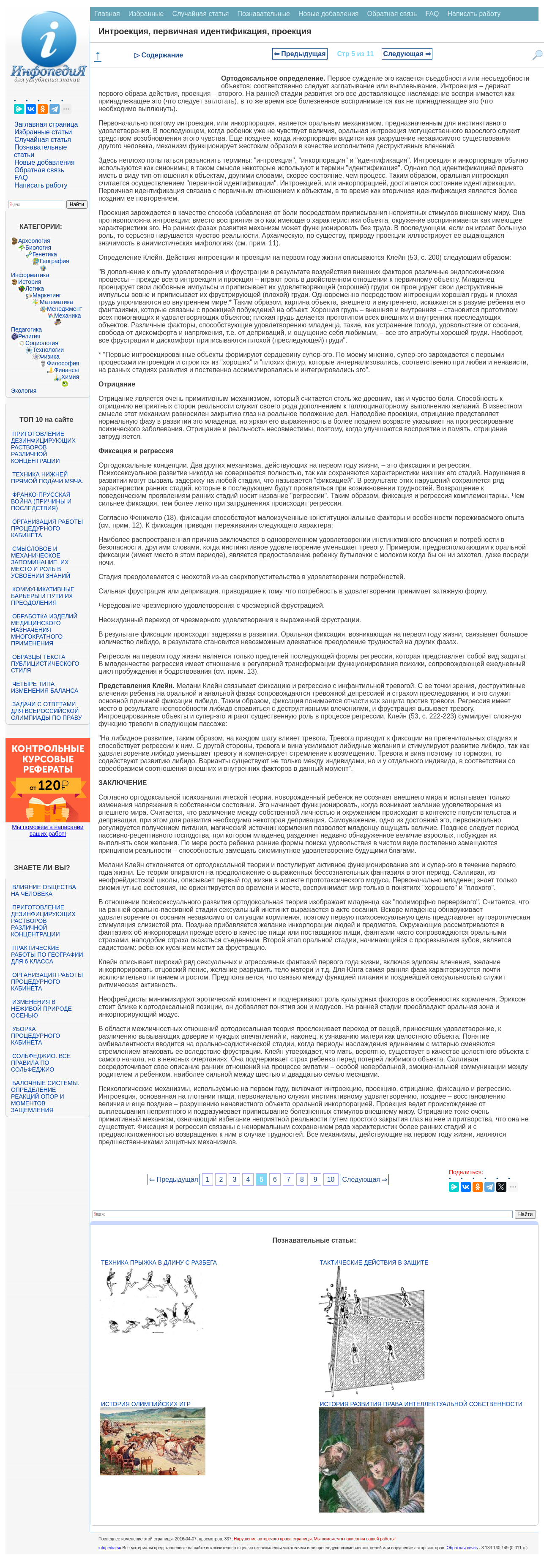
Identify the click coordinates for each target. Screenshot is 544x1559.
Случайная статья (42, 139)
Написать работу (41, 185)
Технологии (48, 349)
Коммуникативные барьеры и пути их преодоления (42, 596)
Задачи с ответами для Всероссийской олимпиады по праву (46, 711)
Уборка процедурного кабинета (35, 1036)
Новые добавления (44, 162)
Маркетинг (47, 295)
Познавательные (263, 13)
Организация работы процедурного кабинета (47, 528)
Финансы (66, 370)
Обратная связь (39, 170)
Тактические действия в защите (374, 1262)
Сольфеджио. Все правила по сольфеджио (41, 1063)
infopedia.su (109, 1547)
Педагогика (26, 329)
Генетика (45, 254)
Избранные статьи (43, 132)
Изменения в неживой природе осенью (41, 1009)
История (29, 281)
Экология (23, 390)
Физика (50, 356)
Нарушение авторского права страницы (273, 1539)
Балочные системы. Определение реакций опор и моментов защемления (45, 1096)
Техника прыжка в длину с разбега (159, 1262)
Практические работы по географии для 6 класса (47, 954)
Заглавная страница (46, 124)
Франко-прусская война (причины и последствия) (41, 501)
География (54, 261)
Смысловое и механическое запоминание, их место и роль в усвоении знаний (40, 562)
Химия (70, 376)
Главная (107, 13)
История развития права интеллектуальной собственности (421, 1404)
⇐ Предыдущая (300, 53)
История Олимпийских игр (146, 1404)
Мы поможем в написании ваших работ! (47, 830)
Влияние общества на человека (43, 890)
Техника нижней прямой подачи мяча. (47, 477)
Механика (67, 315)
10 (331, 1179)
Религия (29, 336)
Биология (38, 247)
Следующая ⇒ (407, 53)
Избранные (146, 13)
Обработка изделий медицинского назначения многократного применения (44, 630)
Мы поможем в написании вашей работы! (355, 1539)
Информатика (30, 275)
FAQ (21, 177)
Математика (56, 302)
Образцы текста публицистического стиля (45, 663)
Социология (41, 343)
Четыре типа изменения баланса (44, 687)
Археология (34, 240)
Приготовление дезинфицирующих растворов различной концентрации (43, 447)
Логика (34, 288)
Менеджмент (64, 308)
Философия (63, 363)
